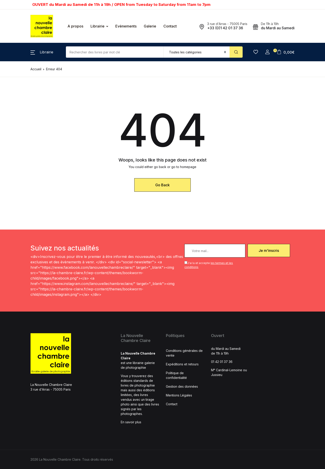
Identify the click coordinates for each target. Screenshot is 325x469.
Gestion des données (182, 386)
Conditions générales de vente (184, 353)
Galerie (150, 26)
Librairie (97, 26)
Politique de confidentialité (176, 375)
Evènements (126, 26)
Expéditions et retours (182, 364)
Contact (170, 26)
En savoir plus (131, 422)
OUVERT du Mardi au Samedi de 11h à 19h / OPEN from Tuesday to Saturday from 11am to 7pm (121, 4)
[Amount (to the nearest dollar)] (115, 52)
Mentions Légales (179, 395)
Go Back (162, 185)
